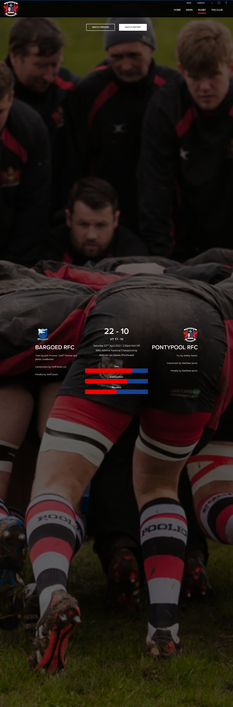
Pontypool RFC (9, 6)
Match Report (133, 27)
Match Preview (100, 27)
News (189, 9)
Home (177, 9)
